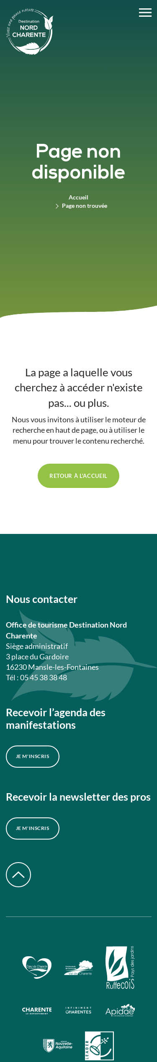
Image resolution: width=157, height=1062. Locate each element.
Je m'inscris (32, 756)
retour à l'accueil (78, 475)
